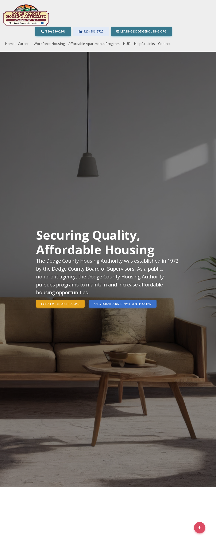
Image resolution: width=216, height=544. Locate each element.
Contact (164, 43)
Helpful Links (144, 43)
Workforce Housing (49, 43)
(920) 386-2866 (55, 31)
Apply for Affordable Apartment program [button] (122, 304)
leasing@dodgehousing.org (143, 31)
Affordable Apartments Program (94, 43)
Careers (24, 43)
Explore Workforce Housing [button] (60, 304)
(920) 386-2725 (91, 31)
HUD (127, 43)
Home (10, 43)
